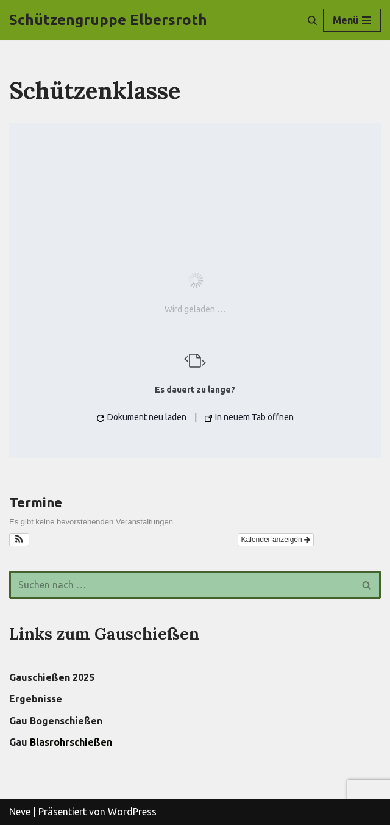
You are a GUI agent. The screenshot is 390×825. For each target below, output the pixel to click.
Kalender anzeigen (275, 539)
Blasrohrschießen (71, 742)
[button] (19, 540)
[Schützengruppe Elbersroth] (108, 20)
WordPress (132, 811)
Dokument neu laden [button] (141, 417)
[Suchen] (312, 20)
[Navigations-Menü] (352, 20)
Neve (19, 811)
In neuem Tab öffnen (249, 417)
